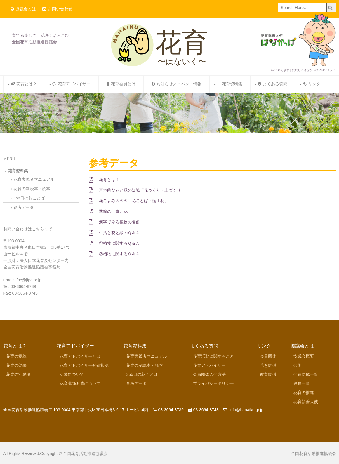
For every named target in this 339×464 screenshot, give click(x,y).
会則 (297, 365)
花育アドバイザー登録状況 (84, 365)
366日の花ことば (29, 198)
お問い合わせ (57, 8)
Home (8, 113)
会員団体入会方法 (209, 374)
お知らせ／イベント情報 (176, 83)
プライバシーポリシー (213, 383)
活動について (72, 374)
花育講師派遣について (80, 383)
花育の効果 (16, 365)
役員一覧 (301, 383)
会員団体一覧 (305, 374)
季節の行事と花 (108, 211)
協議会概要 (303, 356)
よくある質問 (272, 83)
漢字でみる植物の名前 (114, 222)
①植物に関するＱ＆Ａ (114, 243)
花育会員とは (121, 83)
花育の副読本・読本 (31, 188)
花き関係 (268, 365)
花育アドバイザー (71, 83)
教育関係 (268, 374)
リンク (311, 83)
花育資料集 (229, 83)
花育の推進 (303, 392)
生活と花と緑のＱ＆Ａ (114, 232)
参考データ (51, 113)
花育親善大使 (305, 401)
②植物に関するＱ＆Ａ (114, 253)
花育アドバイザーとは (80, 356)
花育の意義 (16, 356)
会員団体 (268, 356)
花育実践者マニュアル (33, 179)
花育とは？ (24, 83)
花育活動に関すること (213, 356)
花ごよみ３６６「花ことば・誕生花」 (128, 200)
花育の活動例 (18, 374)
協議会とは (23, 8)
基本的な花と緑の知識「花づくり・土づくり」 (137, 190)
